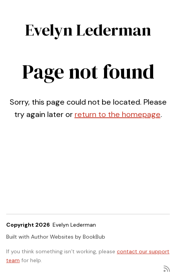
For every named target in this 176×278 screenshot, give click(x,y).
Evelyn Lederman (88, 30)
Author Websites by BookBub (68, 236)
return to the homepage (118, 114)
